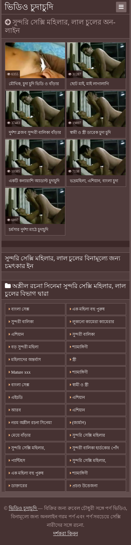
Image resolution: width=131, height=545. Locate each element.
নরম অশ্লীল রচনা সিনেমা (30, 422)
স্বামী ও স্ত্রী (79, 384)
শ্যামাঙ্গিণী (79, 347)
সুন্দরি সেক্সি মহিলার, (27, 447)
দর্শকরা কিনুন (65, 533)
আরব (15, 410)
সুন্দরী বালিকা (21, 321)
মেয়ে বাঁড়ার (20, 435)
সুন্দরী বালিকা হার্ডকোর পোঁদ (94, 447)
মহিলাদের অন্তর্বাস (25, 359)
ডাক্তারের (18, 485)
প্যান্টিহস (17, 460)
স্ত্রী (73, 359)
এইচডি (16, 397)
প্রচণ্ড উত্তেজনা (83, 485)
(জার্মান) (78, 422)
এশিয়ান (16, 334)
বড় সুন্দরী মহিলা (23, 347)
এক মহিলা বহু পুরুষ (87, 309)
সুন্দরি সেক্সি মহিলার (87, 435)
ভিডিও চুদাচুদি (29, 7)
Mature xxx (20, 372)
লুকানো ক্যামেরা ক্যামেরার (92, 321)
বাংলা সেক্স (19, 309)
